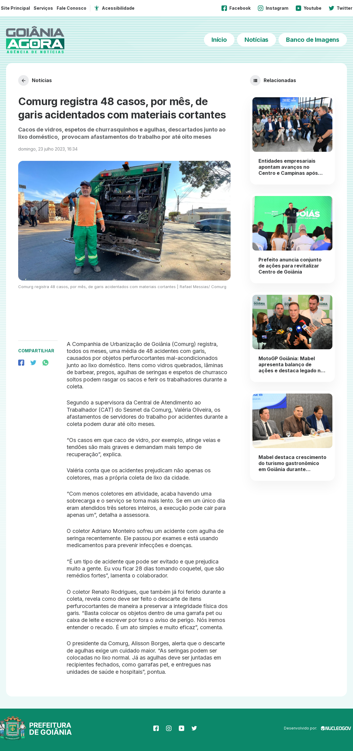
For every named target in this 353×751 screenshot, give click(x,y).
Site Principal (15, 8)
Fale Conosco (71, 8)
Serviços (43, 8)
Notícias (256, 39)
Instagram (273, 8)
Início (219, 39)
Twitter (340, 8)
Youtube (308, 8)
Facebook (236, 8)
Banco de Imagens (312, 39)
